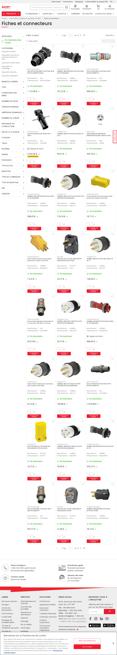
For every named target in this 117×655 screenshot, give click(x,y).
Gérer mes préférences (87, 641)
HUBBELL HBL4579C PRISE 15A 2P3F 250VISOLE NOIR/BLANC (69, 447)
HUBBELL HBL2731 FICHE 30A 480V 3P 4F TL (100, 260)
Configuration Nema (9, 94)
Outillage (24, 631)
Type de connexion (11, 177)
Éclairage (24, 621)
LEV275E (60, 257)
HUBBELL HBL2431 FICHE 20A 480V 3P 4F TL (70, 134)
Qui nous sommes (9, 601)
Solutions (45, 597)
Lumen (5, 597)
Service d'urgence (18, 565)
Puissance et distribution (26, 613)
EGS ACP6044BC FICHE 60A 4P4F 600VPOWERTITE (99, 72)
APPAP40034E (32, 132)
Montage (6, 171)
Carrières (75, 14)
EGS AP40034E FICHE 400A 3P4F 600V (39, 134)
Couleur (6, 137)
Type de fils (7, 165)
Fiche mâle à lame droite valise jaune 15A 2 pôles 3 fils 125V (39, 260)
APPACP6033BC (33, 507)
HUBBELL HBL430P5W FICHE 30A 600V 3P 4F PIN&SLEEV (70, 72)
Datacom (24, 618)
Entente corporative (44, 621)
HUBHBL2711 (61, 382)
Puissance (7, 160)
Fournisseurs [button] (32, 14)
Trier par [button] (109, 35)
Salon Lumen (56, 2)
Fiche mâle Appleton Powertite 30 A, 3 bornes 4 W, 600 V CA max (40, 322)
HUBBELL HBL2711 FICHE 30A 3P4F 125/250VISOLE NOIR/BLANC (68, 385)
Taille (4, 143)
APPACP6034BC (33, 69)
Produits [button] (11, 13)
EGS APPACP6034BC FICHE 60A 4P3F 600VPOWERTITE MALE (40, 72)
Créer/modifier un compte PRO (97, 2)
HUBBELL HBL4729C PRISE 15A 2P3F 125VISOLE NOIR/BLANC (69, 322)
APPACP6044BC (93, 69)
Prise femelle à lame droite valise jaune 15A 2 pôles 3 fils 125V (100, 197)
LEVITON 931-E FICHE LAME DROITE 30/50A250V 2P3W (69, 510)
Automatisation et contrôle (28, 602)
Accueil (4, 18)
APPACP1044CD (92, 382)
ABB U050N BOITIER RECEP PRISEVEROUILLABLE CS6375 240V (99, 134)
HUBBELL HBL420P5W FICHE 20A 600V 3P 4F (100, 447)
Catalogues (79, 2)
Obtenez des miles (75, 575)
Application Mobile (48, 604)
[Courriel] (96, 611)
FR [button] (111, 2)
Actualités (87, 14)
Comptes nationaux (48, 613)
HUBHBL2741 (62, 194)
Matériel (6, 149)
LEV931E (60, 507)
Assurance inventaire (44, 609)
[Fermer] (113, 643)
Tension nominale (10, 107)
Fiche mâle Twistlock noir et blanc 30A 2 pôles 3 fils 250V (40, 385)
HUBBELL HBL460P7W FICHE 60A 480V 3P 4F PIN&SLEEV (100, 322)
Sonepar (5, 604)
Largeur (6, 193)
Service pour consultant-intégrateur (45, 628)
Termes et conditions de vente (10, 627)
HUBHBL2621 (32, 382)
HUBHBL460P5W (33, 194)
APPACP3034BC (33, 319)
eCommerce (45, 601)
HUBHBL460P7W (93, 319)
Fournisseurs (68, 2)
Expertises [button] (47, 14)
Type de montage (10, 182)
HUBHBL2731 (91, 257)
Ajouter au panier (34, 103)
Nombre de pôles (10, 101)
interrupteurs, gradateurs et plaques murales (25, 18)
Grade (5, 154)
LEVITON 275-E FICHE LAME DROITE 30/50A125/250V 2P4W (69, 260)
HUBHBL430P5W (63, 69)
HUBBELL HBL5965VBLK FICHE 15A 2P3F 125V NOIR (98, 510)
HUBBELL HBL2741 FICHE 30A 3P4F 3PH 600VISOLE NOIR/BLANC (70, 197)
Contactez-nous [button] (103, 14)
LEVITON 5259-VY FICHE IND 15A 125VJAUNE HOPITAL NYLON (38, 447)
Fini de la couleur (10, 132)
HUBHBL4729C (62, 319)
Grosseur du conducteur (8, 125)
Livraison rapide (17, 577)
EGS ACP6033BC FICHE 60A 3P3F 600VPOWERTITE (39, 510)
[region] (58, 643)
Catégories (7, 48)
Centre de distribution (7, 609)
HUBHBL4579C (62, 444)
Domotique (25, 628)
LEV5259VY (31, 444)
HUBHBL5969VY (93, 194)
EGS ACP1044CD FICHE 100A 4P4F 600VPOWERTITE (99, 385)
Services (25, 597)
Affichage (7, 36)
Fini (3, 188)
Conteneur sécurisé (48, 617)
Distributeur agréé (75, 565)
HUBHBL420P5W (93, 444)
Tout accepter (87, 647)
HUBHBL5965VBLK (93, 507)
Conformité (7, 617)
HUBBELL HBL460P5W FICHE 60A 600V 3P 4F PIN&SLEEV (40, 197)
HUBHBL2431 (62, 132)
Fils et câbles (26, 624)
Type (4, 87)
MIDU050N (91, 132)
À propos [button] (61, 14)
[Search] (50, 7)
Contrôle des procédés (26, 608)
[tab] (13, 36)
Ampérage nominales (12, 112)
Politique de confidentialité (8, 621)
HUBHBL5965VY (33, 257)
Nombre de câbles (10, 118)
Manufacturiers (10, 81)
